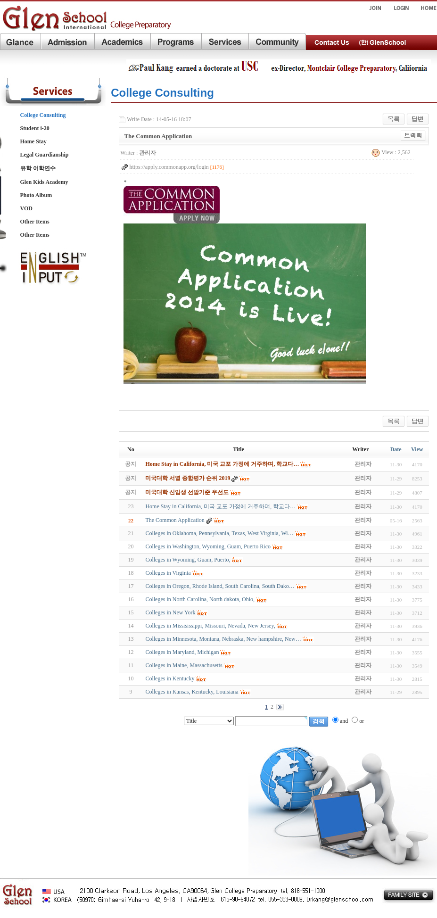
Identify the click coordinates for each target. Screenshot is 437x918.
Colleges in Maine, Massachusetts (183, 665)
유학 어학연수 (38, 168)
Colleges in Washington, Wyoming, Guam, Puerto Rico (208, 546)
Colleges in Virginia (167, 573)
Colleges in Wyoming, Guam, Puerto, (187, 559)
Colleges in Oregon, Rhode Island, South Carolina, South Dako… (219, 586)
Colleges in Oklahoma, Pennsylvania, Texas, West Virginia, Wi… (219, 533)
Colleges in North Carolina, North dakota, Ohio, (200, 599)
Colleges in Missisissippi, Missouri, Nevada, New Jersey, (210, 625)
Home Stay (33, 141)
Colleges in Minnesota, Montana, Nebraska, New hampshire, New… (223, 639)
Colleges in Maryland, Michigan (182, 652)
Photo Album (36, 195)
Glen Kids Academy (44, 182)
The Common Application (174, 520)
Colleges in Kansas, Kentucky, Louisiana (191, 691)
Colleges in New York (170, 612)
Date (396, 449)
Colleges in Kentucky (169, 678)
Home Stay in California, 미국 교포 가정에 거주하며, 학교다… (220, 506)
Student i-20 (34, 128)
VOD (26, 208)
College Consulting (43, 115)
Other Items (34, 221)
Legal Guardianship (44, 154)
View (417, 449)
